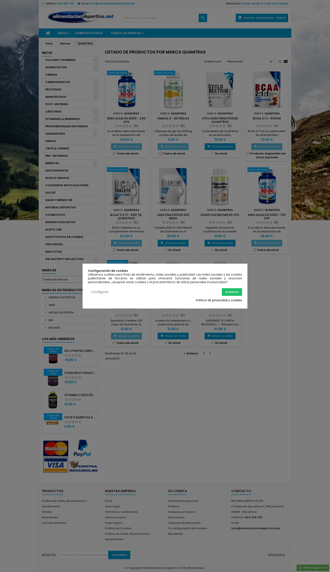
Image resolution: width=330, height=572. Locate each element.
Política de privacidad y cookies (219, 300)
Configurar (100, 291)
